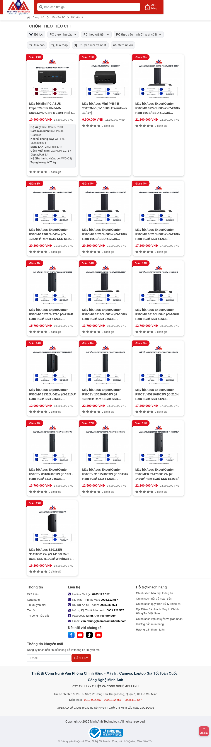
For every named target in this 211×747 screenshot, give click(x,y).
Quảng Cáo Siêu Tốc (140, 741)
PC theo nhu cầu (63, 34)
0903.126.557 (115, 610)
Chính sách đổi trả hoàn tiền (154, 598)
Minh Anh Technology (101, 615)
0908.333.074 (108, 605)
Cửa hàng (33, 599)
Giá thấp (59, 45)
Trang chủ (35, 17)
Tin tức (31, 610)
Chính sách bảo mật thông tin (154, 593)
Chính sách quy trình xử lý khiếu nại (158, 603)
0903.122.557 (101, 594)
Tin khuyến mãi (36, 605)
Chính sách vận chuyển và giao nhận (159, 619)
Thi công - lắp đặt (38, 615)
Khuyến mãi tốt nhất (90, 45)
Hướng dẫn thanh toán (150, 629)
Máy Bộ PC (58, 17)
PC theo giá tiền (96, 34)
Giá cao (36, 45)
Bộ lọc (36, 34)
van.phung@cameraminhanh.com (103, 621)
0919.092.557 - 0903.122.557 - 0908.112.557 (113, 699)
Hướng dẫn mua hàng (150, 624)
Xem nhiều (123, 45)
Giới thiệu (33, 594)
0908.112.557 (109, 599)
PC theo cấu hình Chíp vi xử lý (139, 34)
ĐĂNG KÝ (81, 658)
